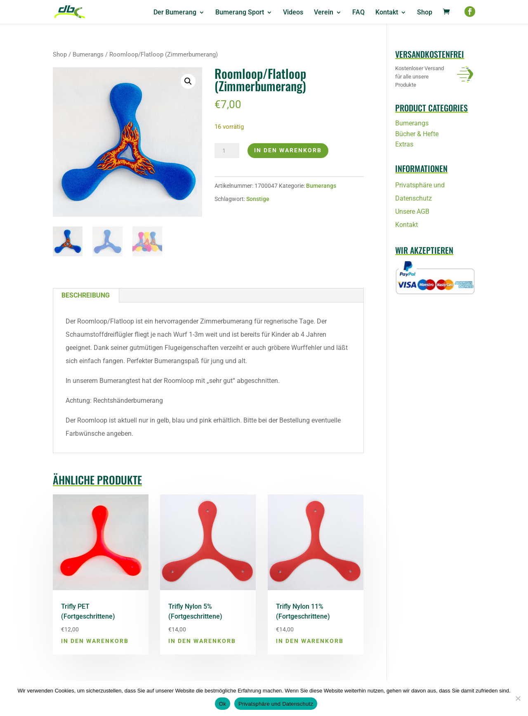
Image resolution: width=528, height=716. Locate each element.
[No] (518, 698)
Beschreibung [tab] (85, 295)
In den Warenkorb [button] (95, 641)
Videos (293, 12)
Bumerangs (88, 54)
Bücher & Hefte (416, 134)
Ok (222, 704)
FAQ (358, 12)
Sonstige (257, 199)
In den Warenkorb (288, 150)
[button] (188, 81)
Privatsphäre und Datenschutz (275, 704)
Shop (424, 12)
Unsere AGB (412, 211)
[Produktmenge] (226, 150)
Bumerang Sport (239, 12)
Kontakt (386, 12)
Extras (404, 144)
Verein (323, 12)
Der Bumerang (174, 12)
